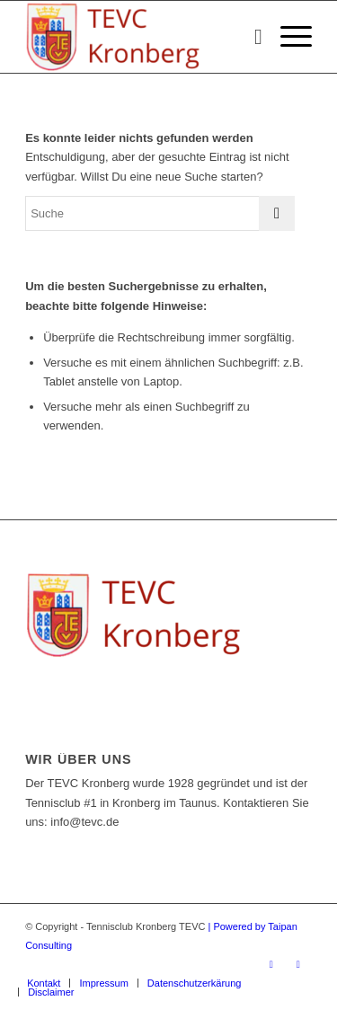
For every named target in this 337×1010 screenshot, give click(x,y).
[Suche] (249, 37)
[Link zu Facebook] (271, 964)
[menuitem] (249, 37)
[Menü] (287, 37)
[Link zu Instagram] (298, 964)
